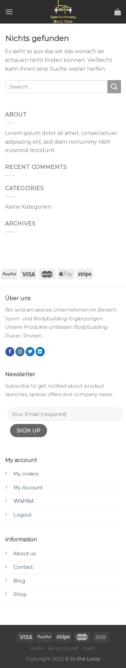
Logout (22, 515)
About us (24, 554)
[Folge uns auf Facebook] (9, 351)
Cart (89, 648)
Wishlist (23, 501)
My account (63, 648)
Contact (23, 567)
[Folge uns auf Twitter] (30, 351)
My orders (25, 474)
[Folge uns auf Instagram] (20, 351)
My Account (28, 488)
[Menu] (9, 11)
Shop (20, 594)
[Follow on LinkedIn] (40, 351)
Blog (19, 581)
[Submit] (114, 86)
